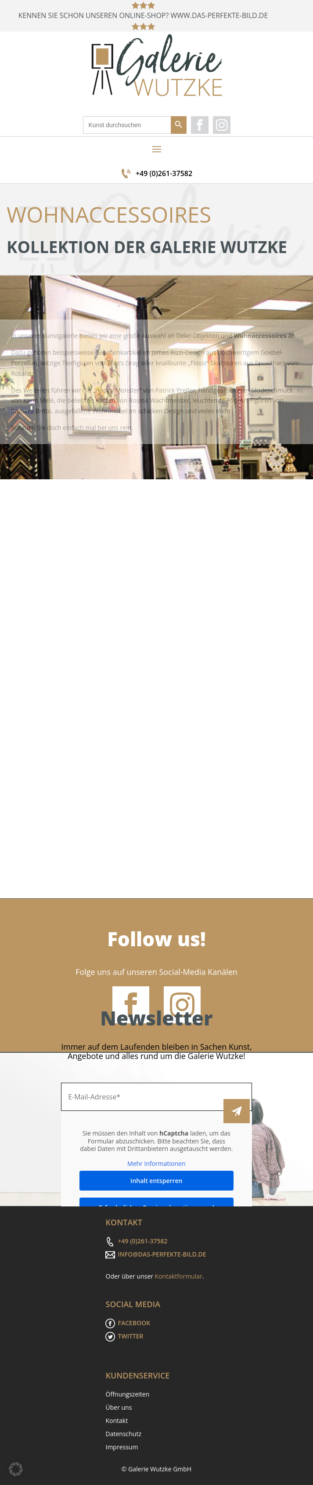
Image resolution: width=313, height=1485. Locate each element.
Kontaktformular (178, 1276)
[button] (16, 1469)
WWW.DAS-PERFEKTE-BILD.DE (221, 15)
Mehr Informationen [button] (156, 1164)
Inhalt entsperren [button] (156, 1180)
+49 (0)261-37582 (164, 173)
